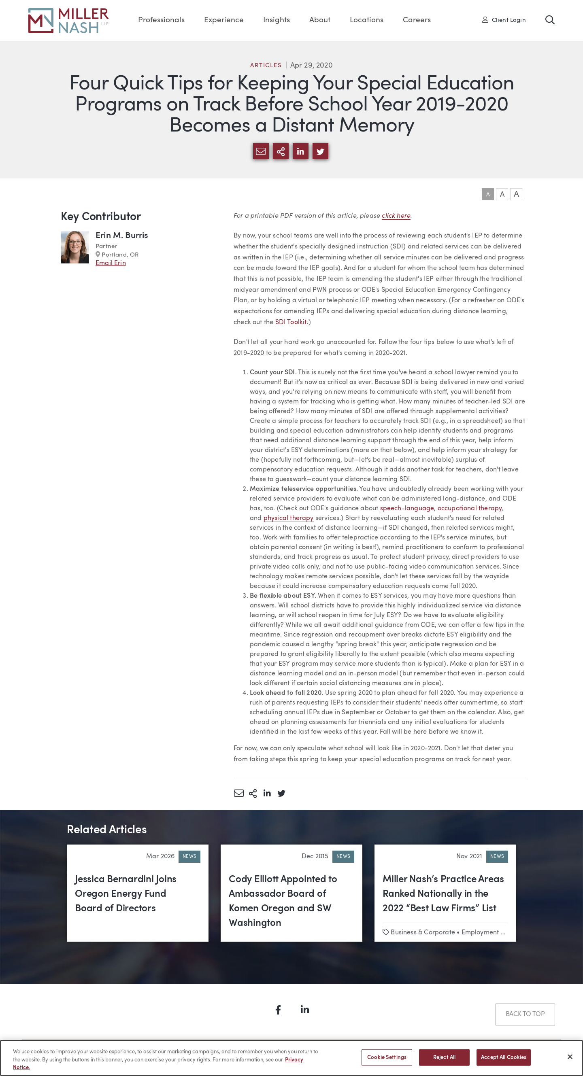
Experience (224, 20)
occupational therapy (470, 508)
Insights (276, 20)
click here (396, 215)
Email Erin (111, 263)
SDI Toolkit (291, 322)
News (189, 856)
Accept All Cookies (503, 1061)
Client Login (504, 19)
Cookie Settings (386, 1061)
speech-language (407, 508)
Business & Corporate (423, 933)
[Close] (570, 1061)
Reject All (444, 1061)
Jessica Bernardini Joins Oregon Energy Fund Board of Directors (126, 894)
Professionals (161, 20)
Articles (266, 66)
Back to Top (525, 1014)
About (319, 20)
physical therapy (289, 518)
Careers (417, 20)
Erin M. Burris (122, 235)
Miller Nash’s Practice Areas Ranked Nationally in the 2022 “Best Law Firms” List (443, 894)
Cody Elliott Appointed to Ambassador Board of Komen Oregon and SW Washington (283, 901)
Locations (366, 20)
